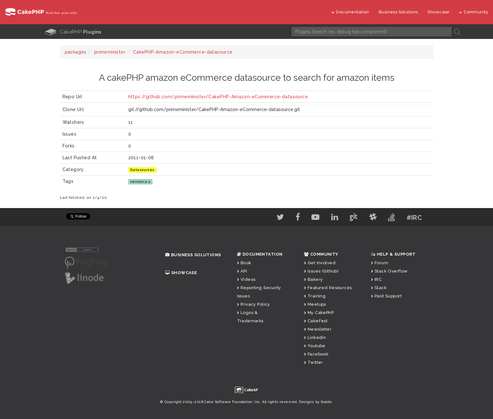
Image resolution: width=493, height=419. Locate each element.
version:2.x (140, 181)
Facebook (316, 354)
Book (244, 262)
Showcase (438, 12)
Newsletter (318, 329)
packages (75, 52)
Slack (379, 287)
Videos (246, 279)
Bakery (313, 279)
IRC (376, 279)
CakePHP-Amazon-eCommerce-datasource (183, 52)
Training (315, 296)
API (242, 271)
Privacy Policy (253, 304)
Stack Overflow (389, 271)
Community (473, 12)
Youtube (314, 345)
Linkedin (315, 337)
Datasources (142, 170)
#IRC (414, 217)
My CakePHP (319, 312)
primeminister (109, 52)
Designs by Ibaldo (315, 402)
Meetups (315, 304)
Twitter (313, 362)
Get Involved (319, 262)
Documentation (350, 12)
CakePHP (73, 32)
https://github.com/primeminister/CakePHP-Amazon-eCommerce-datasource (218, 96)
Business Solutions (398, 12)
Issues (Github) (321, 271)
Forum (380, 262)
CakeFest (316, 320)
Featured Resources (328, 287)
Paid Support (386, 296)
